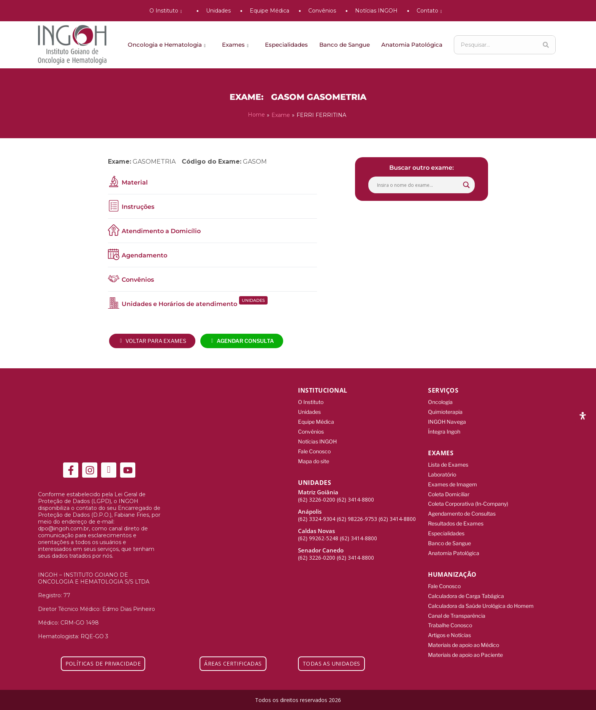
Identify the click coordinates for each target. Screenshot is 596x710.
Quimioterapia (445, 411)
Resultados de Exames (455, 519)
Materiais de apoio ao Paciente (465, 647)
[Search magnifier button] (466, 184)
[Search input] (418, 184)
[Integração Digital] (550, 699)
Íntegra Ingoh (444, 430)
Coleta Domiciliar (448, 491)
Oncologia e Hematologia (168, 44)
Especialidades (286, 44)
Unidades (218, 10)
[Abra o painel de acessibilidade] (582, 415)
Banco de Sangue (344, 44)
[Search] (545, 45)
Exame (280, 114)
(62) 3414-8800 (355, 496)
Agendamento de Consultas (462, 510)
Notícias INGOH (376, 10)
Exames (236, 44)
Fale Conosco (314, 449)
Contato (431, 10)
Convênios (322, 10)
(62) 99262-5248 (318, 535)
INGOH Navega (447, 420)
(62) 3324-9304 (316, 515)
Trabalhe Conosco (450, 618)
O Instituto (167, 10)
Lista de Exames (448, 462)
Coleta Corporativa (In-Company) (468, 500)
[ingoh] (72, 45)
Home (256, 114)
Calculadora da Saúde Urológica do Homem (481, 599)
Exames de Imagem (452, 481)
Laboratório (442, 472)
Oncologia (440, 401)
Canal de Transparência (456, 609)
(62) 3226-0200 (316, 496)
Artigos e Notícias (449, 628)
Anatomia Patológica (411, 44)
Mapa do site (313, 458)
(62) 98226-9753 (357, 515)
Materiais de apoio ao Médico (463, 637)
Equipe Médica (269, 10)
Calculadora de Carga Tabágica (466, 590)
